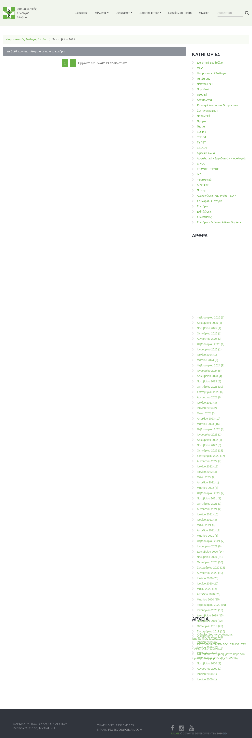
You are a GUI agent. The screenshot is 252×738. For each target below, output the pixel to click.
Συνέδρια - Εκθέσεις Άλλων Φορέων (219, 222)
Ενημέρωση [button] (123, 12)
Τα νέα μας (203, 78)
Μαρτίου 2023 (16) (208, 531)
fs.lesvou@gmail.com (125, 735)
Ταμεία (201, 126)
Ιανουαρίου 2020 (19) (210, 718)
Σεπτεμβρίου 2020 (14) (211, 675)
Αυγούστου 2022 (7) (209, 569)
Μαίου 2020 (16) (207, 696)
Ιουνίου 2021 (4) (207, 627)
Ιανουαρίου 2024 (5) (209, 478)
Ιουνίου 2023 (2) (207, 515)
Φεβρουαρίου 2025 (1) (210, 452)
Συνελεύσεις (204, 217)
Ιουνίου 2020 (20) (207, 691)
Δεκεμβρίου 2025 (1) (209, 430)
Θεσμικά (202, 94)
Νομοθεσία (203, 89)
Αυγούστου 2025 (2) (209, 446)
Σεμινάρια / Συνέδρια (209, 201)
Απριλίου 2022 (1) (208, 590)
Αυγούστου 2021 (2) (209, 617)
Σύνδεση (204, 12)
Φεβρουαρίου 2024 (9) (210, 473)
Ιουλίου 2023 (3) (207, 510)
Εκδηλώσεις (204, 211)
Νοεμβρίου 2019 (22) (210, 728)
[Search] (230, 13)
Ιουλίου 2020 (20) (207, 686)
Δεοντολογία (204, 99)
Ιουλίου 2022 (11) (207, 574)
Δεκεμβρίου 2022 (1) (209, 547)
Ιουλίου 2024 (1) (207, 462)
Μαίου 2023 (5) (206, 521)
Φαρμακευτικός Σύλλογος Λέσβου (26, 39)
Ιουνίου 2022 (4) (207, 579)
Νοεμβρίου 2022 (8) (209, 553)
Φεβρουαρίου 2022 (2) (210, 601)
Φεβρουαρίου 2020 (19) (211, 712)
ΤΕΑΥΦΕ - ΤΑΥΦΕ (208, 169)
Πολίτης (201, 190)
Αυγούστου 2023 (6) (209, 505)
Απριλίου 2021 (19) (208, 638)
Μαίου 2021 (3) (206, 633)
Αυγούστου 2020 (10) (210, 680)
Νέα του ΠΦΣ (205, 84)
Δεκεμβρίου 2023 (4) (209, 484)
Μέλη (200, 68)
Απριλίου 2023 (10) (208, 526)
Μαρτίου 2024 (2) (207, 468)
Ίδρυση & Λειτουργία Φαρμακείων (217, 105)
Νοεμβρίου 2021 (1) (209, 606)
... (73, 63)
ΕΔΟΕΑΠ (202, 147)
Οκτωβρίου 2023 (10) (210, 494)
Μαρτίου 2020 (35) (208, 707)
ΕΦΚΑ (201, 163)
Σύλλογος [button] (100, 12)
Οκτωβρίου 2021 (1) (209, 611)
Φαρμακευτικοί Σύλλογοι (211, 73)
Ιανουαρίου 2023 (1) (209, 542)
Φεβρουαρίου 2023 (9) (210, 537)
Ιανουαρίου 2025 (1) (209, 457)
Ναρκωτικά (203, 115)
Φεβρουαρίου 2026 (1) (210, 425)
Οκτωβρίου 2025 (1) (209, 441)
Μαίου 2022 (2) (206, 585)
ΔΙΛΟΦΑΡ (203, 185)
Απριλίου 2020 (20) (208, 702)
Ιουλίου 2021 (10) (207, 622)
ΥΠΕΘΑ (202, 137)
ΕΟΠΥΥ (202, 131)
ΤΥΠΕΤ (201, 142)
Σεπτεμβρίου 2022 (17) (211, 563)
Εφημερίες (81, 12)
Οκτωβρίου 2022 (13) (210, 558)
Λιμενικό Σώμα (206, 153)
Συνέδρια (202, 206)
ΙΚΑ (199, 174)
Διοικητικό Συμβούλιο (210, 62)
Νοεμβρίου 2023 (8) (209, 489)
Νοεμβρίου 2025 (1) (209, 436)
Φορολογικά (204, 179)
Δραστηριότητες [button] (149, 12)
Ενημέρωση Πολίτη (180, 12)
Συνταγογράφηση (207, 110)
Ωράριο (201, 121)
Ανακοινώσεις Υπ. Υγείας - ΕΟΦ (216, 195)
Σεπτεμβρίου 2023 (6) (210, 500)
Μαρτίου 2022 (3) (207, 595)
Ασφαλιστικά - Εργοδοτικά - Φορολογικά (221, 158)
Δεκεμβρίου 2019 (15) (210, 723)
